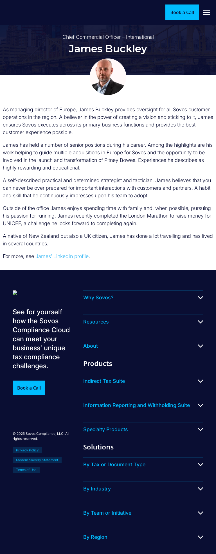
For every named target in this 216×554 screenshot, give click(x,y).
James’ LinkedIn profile (62, 256)
